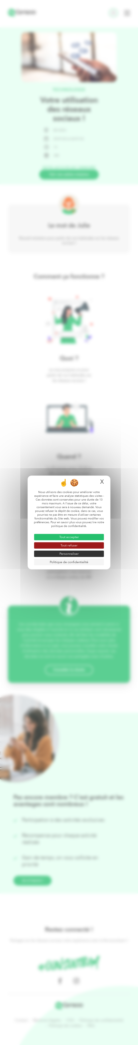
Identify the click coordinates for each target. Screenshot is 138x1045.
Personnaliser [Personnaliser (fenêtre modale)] (69, 554)
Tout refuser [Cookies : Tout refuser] (69, 545)
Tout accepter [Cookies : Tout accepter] (69, 537)
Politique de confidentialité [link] (69, 562)
